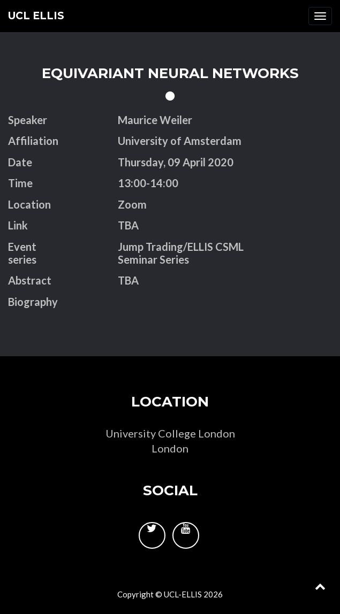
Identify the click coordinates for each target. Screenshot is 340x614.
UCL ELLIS (36, 16)
